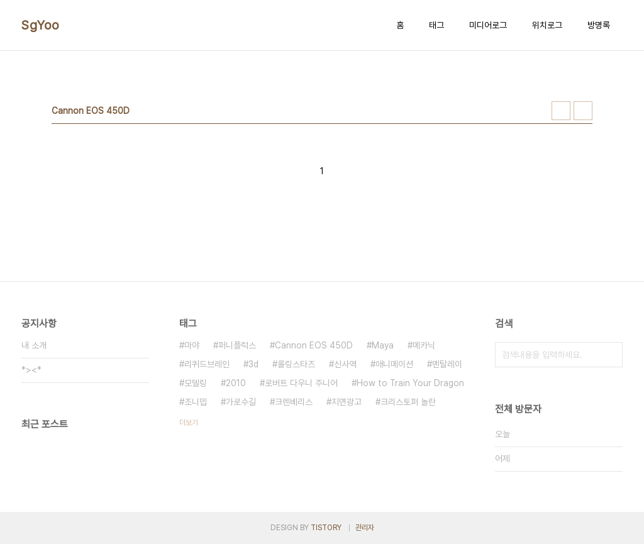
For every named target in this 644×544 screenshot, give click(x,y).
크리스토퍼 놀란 (408, 402)
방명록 (598, 25)
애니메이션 (394, 364)
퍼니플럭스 (237, 345)
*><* (31, 370)
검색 (610, 355)
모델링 (195, 383)
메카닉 (424, 345)
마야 (191, 345)
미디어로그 (488, 25)
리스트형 (583, 110)
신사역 (345, 364)
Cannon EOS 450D (314, 345)
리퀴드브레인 (207, 364)
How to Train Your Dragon (410, 383)
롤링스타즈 (296, 364)
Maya (383, 345)
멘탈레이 (447, 364)
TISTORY (326, 527)
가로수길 (241, 402)
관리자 (364, 527)
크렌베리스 (294, 402)
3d (253, 364)
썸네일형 (561, 110)
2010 (236, 383)
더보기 (188, 422)
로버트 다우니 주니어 (301, 383)
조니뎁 (195, 402)
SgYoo (40, 25)
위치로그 (547, 25)
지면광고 (346, 402)
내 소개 (34, 345)
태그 (436, 25)
